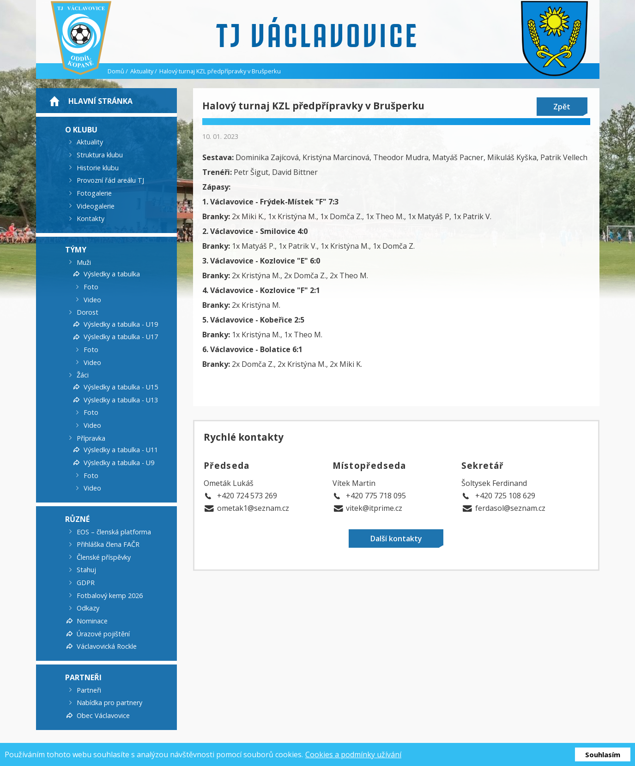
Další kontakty (396, 538)
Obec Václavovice (103, 715)
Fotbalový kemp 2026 (110, 595)
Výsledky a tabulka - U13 (121, 399)
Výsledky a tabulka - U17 (121, 336)
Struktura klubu (100, 154)
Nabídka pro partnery (109, 702)
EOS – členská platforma (114, 531)
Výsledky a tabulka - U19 (121, 323)
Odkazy (88, 608)
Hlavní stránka (100, 101)
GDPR (86, 582)
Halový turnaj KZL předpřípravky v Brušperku (220, 71)
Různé (77, 519)
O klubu (81, 129)
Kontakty (90, 218)
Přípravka (91, 437)
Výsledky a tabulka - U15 (121, 387)
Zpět (561, 107)
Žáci (83, 375)
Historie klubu (98, 167)
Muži (84, 261)
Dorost (87, 312)
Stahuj (86, 569)
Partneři (83, 677)
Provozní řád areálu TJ (110, 180)
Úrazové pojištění (103, 633)
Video (92, 299)
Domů (116, 71)
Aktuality (141, 71)
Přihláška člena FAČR (108, 544)
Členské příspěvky (104, 556)
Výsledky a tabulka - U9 (119, 462)
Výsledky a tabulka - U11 (121, 449)
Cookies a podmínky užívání (353, 754)
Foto (91, 286)
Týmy (75, 250)
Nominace (92, 620)
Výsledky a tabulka (112, 273)
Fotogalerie (94, 193)
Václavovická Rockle (107, 646)
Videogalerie (96, 205)
